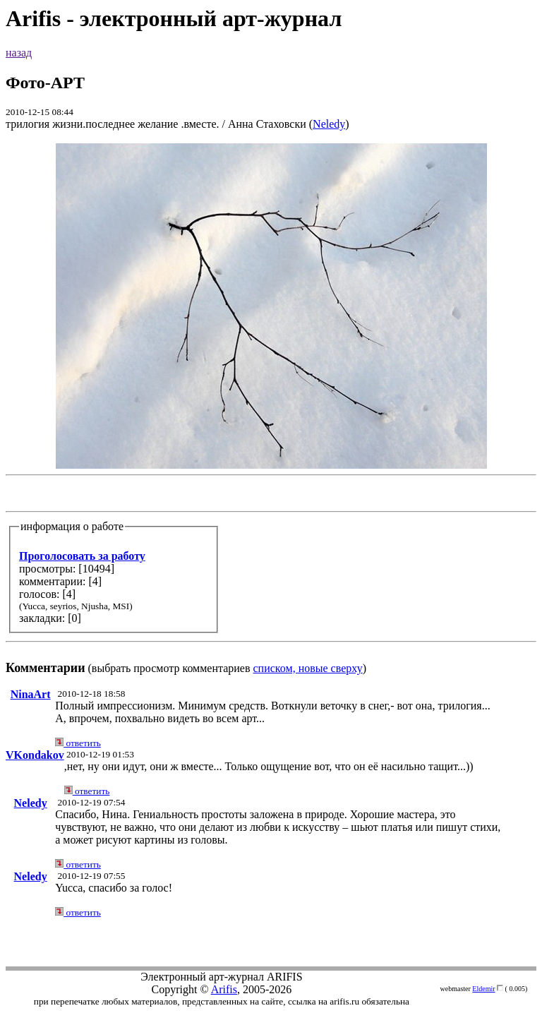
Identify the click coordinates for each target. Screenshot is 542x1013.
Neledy (329, 124)
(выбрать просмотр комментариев (271, 408)
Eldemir (483, 989)
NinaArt (31, 694)
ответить (78, 743)
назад (19, 53)
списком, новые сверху (308, 668)
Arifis (224, 989)
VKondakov (35, 755)
